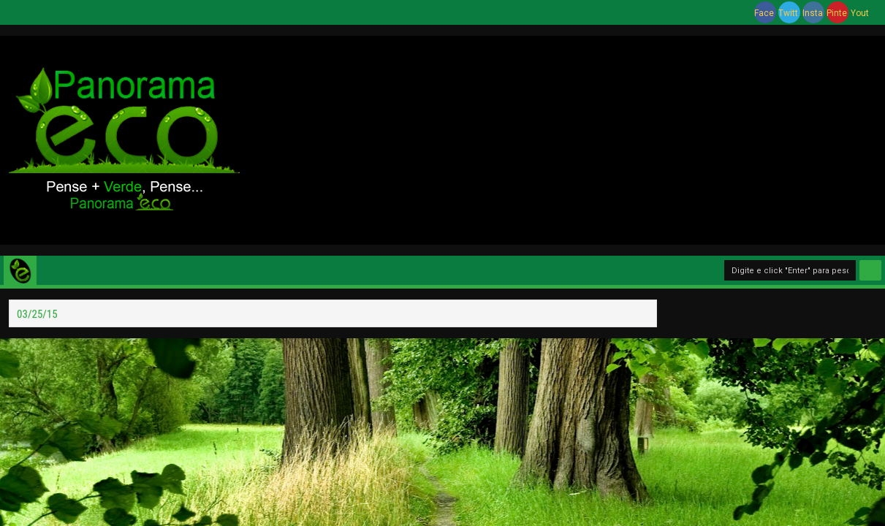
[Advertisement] (562, 138)
